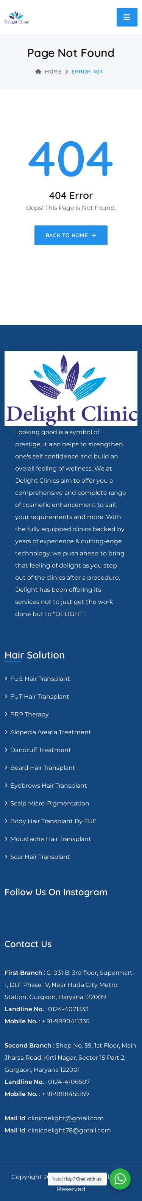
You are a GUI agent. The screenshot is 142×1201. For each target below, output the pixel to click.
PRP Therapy (29, 714)
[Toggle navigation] (127, 17)
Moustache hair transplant (50, 839)
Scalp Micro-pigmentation (49, 803)
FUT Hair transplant (39, 696)
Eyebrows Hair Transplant (48, 785)
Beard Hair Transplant (42, 767)
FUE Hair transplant (40, 678)
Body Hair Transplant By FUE (53, 821)
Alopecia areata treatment (50, 732)
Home (48, 71)
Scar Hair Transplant (40, 856)
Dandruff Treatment (40, 750)
